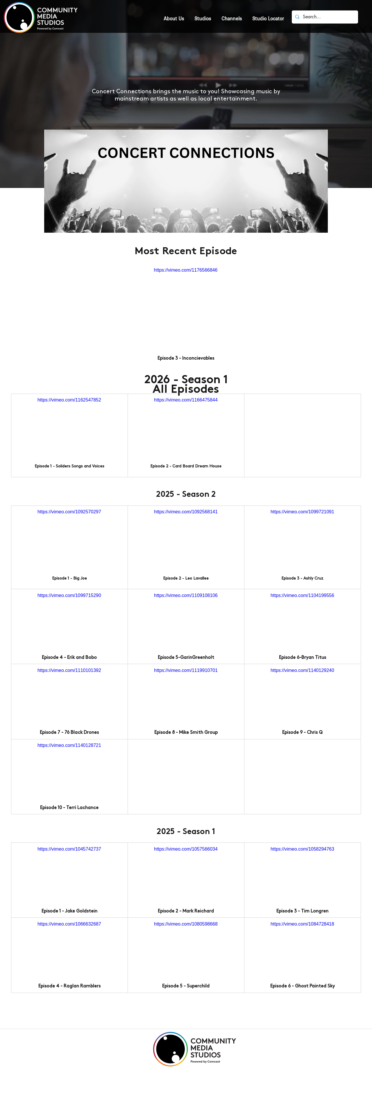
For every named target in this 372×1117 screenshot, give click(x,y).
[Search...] (324, 17)
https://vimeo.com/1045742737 (69, 848)
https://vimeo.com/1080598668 (186, 923)
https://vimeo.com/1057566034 (186, 848)
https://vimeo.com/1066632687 (69, 923)
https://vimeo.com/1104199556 (302, 595)
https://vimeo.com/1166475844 (186, 399)
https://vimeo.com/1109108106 (186, 595)
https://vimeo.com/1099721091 (302, 511)
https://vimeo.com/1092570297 (69, 511)
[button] (202, 16)
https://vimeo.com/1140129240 (302, 670)
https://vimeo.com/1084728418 (302, 923)
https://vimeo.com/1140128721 (69, 745)
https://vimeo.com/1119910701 (186, 670)
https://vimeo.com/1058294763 (302, 848)
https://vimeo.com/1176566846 (186, 270)
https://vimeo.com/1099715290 (69, 595)
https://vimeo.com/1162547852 (69, 399)
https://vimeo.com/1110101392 (69, 670)
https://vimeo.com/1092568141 (186, 511)
